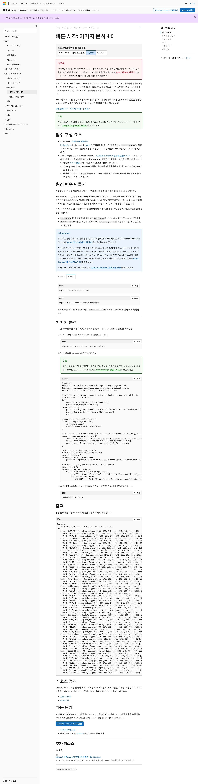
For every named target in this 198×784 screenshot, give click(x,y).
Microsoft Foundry (80, 28)
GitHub (79, 733)
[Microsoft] (4, 3)
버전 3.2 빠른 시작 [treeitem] (16, 96)
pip (87, 145)
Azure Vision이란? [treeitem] (14, 46)
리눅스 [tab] (71, 276)
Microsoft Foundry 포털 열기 (166, 10)
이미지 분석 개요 (68, 729)
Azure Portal (65, 696)
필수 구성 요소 (168, 32)
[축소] (36, 26)
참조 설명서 (61, 108)
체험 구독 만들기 (79, 141)
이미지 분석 (166, 39)
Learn (58, 28)
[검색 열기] (186, 3)
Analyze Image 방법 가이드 (74, 125)
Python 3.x (64, 145)
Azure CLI (64, 700)
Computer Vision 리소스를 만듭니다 (112, 155)
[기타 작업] (140, 28)
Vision (93, 28)
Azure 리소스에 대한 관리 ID (79, 242)
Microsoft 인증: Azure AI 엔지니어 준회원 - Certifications (78, 757)
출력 (163, 42)
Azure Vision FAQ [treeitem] (13, 64)
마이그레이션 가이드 (125, 72)
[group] (101, 431)
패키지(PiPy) (75, 108)
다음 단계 (165, 49)
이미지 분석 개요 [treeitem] (13, 78)
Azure (66, 28)
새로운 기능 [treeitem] (11, 59)
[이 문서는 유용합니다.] (186, 57)
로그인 (192, 3)
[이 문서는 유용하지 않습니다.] (189, 57)
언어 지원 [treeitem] (11, 50)
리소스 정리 (166, 46)
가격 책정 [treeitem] (11, 55)
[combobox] (20, 31)
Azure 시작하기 (188, 10)
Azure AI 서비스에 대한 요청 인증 (106, 267)
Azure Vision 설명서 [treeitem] (12, 36)
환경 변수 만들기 (168, 36)
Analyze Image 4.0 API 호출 (69, 723)
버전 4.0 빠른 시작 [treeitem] (16, 92)
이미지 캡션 (74, 162)
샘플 (86, 108)
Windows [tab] (61, 276)
